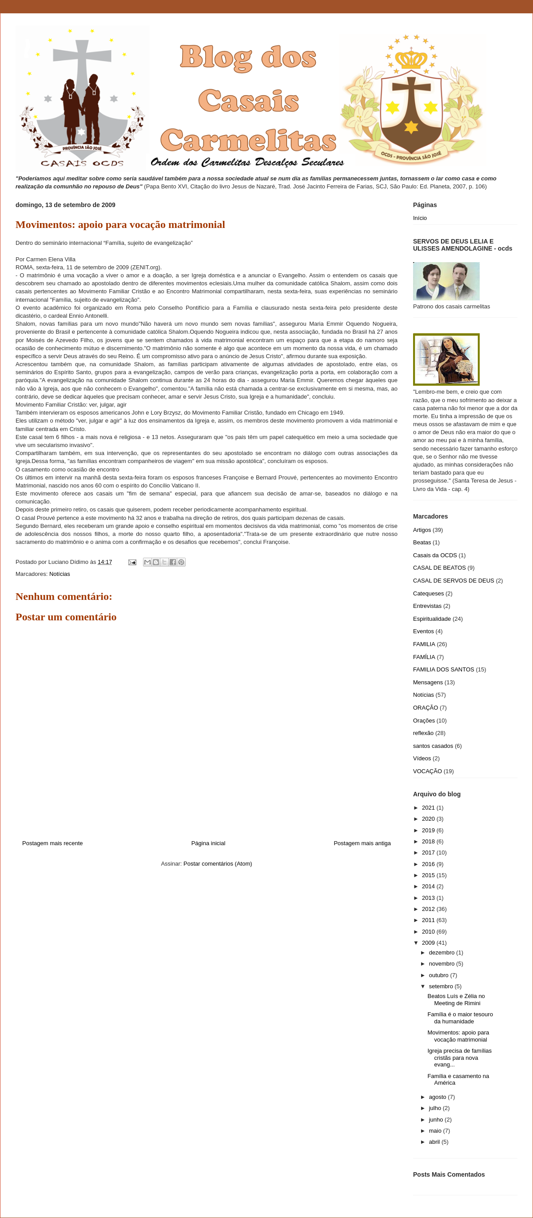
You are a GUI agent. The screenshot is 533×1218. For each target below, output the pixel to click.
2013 (429, 898)
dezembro (442, 952)
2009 (429, 942)
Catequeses (428, 593)
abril (435, 1141)
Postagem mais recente (52, 843)
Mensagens (428, 682)
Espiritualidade (432, 618)
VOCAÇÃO (427, 771)
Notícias (59, 574)
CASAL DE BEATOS (439, 567)
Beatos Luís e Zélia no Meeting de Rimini (456, 999)
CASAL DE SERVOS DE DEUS (453, 580)
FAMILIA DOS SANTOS (443, 669)
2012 (429, 909)
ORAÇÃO (425, 707)
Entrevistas (427, 606)
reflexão (423, 733)
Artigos (422, 530)
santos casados (433, 746)
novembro (442, 963)
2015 (429, 875)
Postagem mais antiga (362, 843)
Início (420, 218)
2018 (429, 841)
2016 (429, 864)
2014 (429, 886)
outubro (439, 975)
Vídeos (422, 758)
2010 (429, 931)
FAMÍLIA (424, 657)
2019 (429, 830)
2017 (429, 852)
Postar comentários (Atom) (217, 863)
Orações (424, 720)
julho (436, 1108)
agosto (438, 1097)
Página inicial (208, 843)
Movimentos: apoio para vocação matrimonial (458, 1036)
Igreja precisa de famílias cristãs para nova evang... (459, 1057)
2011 (429, 920)
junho (437, 1119)
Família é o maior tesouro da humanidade (460, 1018)
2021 (429, 807)
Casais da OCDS (435, 555)
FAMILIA (424, 644)
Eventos (423, 631)
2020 (429, 818)
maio (436, 1130)
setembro (442, 986)
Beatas (422, 542)
